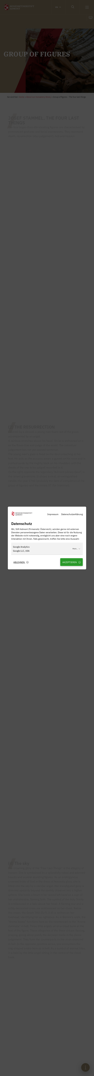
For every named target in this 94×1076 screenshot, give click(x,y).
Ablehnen (20, 562)
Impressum (52, 514)
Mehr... (76, 548)
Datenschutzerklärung (72, 514)
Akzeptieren (71, 562)
